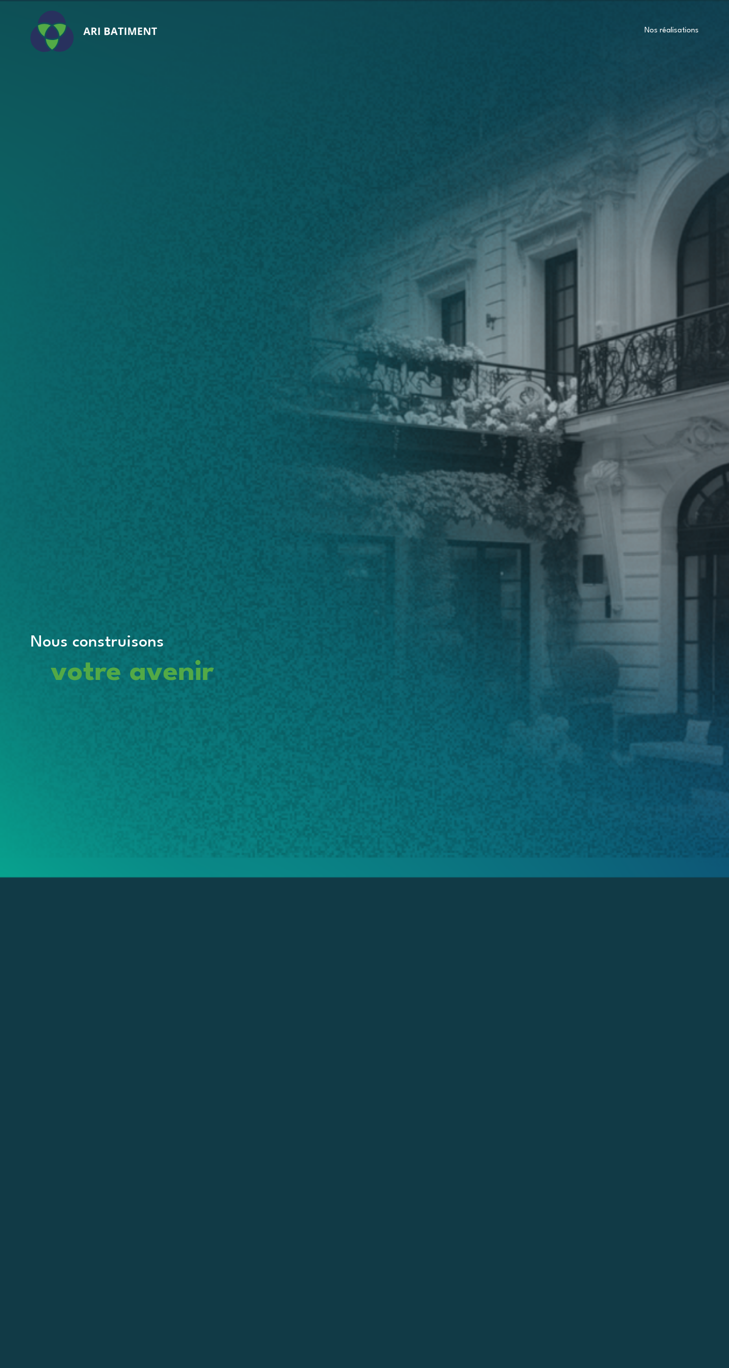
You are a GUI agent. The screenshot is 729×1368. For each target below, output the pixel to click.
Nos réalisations (671, 30)
